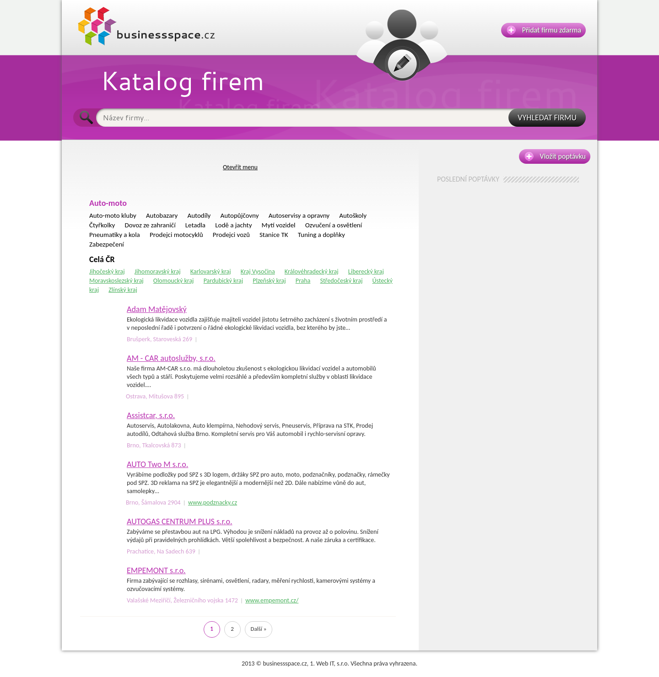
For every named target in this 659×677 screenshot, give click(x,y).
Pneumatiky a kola (114, 235)
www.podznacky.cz (212, 502)
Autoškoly (353, 215)
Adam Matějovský (157, 309)
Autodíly (199, 215)
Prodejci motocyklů (176, 235)
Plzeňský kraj (269, 281)
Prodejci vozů (231, 235)
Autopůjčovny (240, 215)
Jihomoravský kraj (158, 271)
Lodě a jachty (233, 225)
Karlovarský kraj (210, 271)
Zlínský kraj (122, 290)
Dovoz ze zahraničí (150, 225)
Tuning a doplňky (321, 235)
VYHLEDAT (547, 118)
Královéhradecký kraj (312, 271)
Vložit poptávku (555, 156)
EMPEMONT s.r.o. (156, 570)
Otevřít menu (240, 167)
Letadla (195, 225)
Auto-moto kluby (112, 215)
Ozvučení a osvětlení (333, 225)
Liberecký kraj (366, 271)
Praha (303, 281)
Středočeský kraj (341, 281)
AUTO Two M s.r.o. (157, 464)
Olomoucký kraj (173, 281)
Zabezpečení (106, 244)
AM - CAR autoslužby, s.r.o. (171, 358)
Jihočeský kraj (107, 271)
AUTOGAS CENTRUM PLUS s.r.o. (179, 521)
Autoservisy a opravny (299, 215)
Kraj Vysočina (258, 271)
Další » (259, 628)
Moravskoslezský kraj (116, 281)
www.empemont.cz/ (271, 600)
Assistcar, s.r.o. (151, 415)
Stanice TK (273, 235)
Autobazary (162, 215)
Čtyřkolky (102, 225)
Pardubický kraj (223, 281)
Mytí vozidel (279, 225)
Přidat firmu (544, 30)
